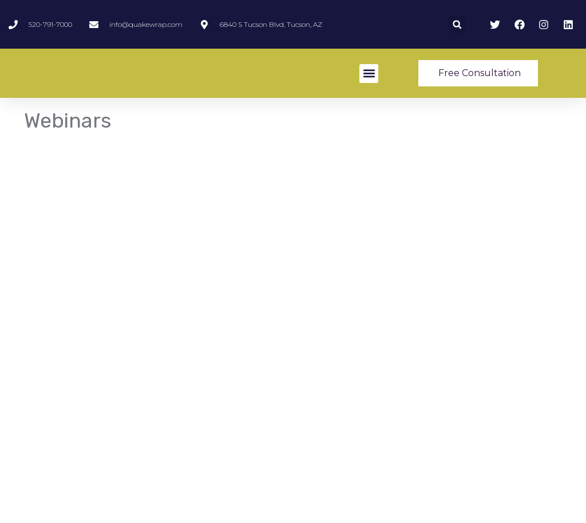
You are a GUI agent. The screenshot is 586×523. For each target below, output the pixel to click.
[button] (457, 24)
